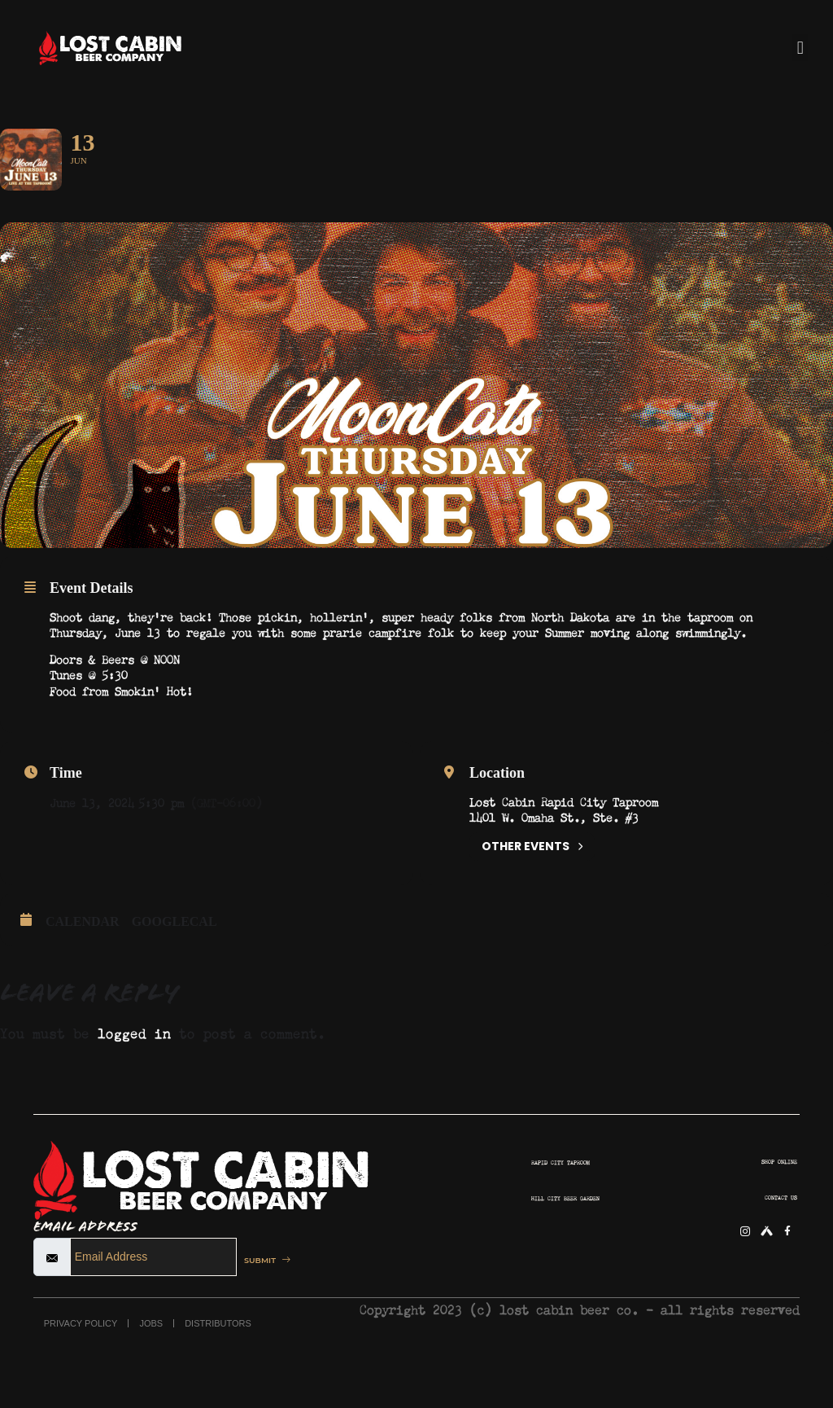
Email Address (85, 1270)
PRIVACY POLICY (81, 1366)
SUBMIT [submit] (274, 1303)
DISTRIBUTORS (218, 1366)
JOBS (151, 1366)
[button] (800, 47)
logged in (134, 1074)
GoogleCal (174, 965)
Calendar (83, 965)
